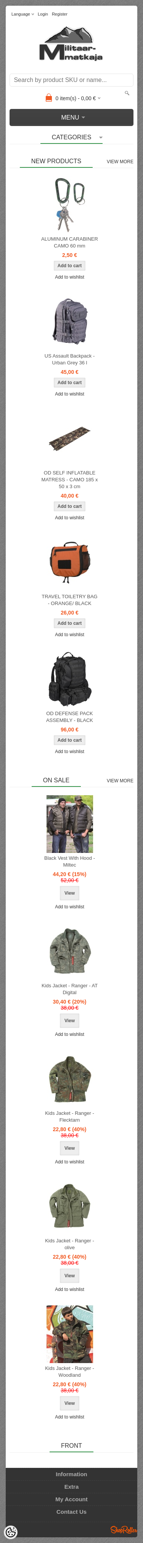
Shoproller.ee (124, 1530)
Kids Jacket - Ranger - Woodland (69, 1371)
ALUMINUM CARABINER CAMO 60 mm (69, 242)
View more (120, 161)
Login (43, 14)
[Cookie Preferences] (11, 1532)
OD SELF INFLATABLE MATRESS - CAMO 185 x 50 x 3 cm (70, 479)
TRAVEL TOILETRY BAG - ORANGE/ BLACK (69, 600)
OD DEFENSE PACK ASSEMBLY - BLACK (69, 717)
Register (59, 14)
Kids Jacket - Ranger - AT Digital (70, 989)
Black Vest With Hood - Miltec (69, 861)
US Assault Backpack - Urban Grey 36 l (70, 359)
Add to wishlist (69, 277)
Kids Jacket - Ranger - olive (69, 1244)
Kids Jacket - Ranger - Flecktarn (69, 1116)
